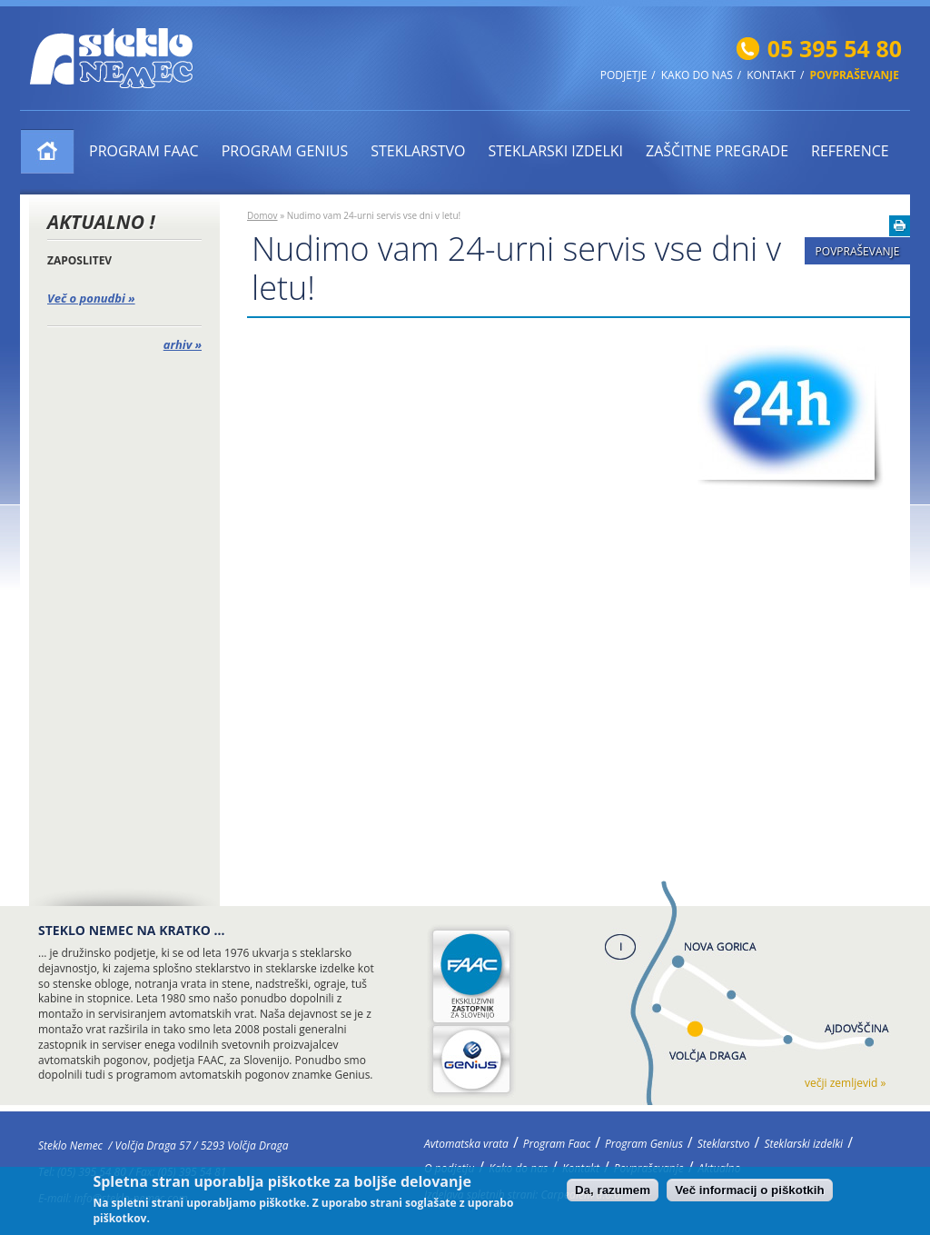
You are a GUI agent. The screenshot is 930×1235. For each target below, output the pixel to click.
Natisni (899, 225)
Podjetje (624, 75)
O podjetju (449, 1168)
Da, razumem (612, 1193)
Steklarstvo (418, 151)
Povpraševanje (854, 75)
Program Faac (144, 151)
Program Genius (285, 151)
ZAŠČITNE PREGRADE (717, 151)
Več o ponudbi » (91, 298)
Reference (850, 151)
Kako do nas (697, 75)
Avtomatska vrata (47, 151)
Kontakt (771, 75)
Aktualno (719, 1168)
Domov (262, 215)
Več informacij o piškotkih (749, 1193)
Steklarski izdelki (555, 151)
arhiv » (182, 344)
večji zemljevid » (845, 1083)
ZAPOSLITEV (79, 260)
